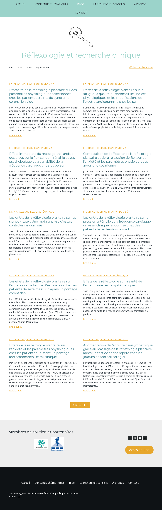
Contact (81, 12)
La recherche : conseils (109, 4)
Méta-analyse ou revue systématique (31, 211)
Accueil (21, 4)
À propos (140, 4)
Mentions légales (17, 493)
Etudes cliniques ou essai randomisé (31, 84)
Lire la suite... (15, 135)
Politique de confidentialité (41, 493)
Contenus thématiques (51, 4)
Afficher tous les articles (141, 67)
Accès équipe (139, 450)
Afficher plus (80, 405)
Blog (80, 4)
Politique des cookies (67, 493)
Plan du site (14, 496)
